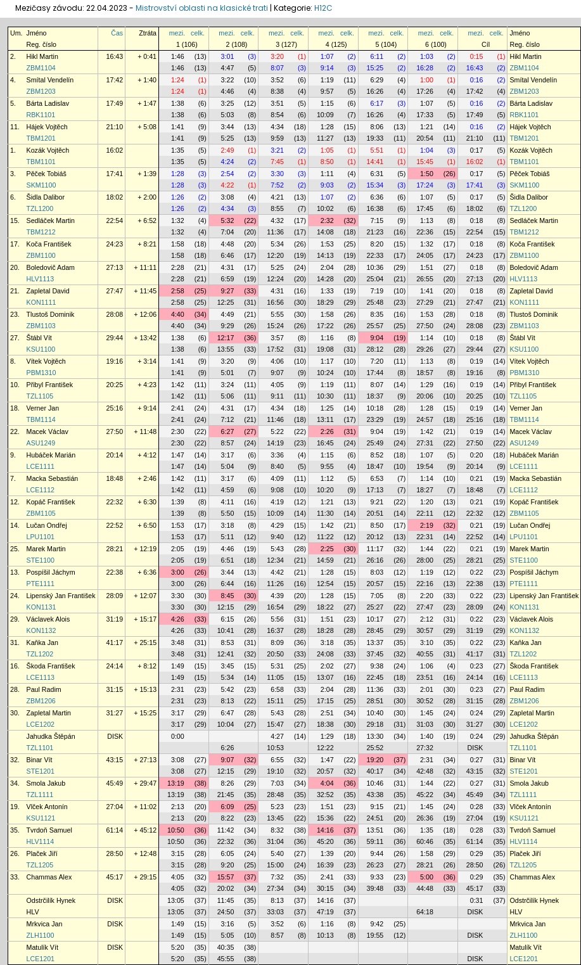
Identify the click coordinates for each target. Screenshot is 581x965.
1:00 (426, 80)
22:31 (424, 536)
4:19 (277, 502)
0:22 (476, 572)
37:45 (375, 654)
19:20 (375, 760)
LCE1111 (40, 466)
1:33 (327, 291)
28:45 (375, 630)
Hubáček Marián (51, 455)
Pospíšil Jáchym (51, 572)
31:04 (275, 841)
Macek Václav (47, 431)
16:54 (275, 607)
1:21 (426, 127)
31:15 (115, 689)
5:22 (277, 431)
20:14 (115, 455)
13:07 (325, 677)
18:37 (375, 396)
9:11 (277, 396)
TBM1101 (41, 161)
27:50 (424, 325)
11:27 (325, 138)
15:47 (275, 724)
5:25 (227, 138)
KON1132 (41, 630)
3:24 (227, 384)
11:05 (275, 677)
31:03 (424, 724)
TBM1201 (41, 138)
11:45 (225, 900)
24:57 (424, 419)
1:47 (177, 455)
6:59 (227, 279)
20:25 (115, 384)
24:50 (225, 912)
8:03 (376, 572)
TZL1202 (40, 654)
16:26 (375, 91)
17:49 (115, 103)
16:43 (115, 56)
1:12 (327, 478)
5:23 (277, 806)
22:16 (424, 583)
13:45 (275, 818)
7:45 (277, 161)
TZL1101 (40, 747)
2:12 (426, 619)
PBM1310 (41, 372)
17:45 (424, 208)
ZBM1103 (41, 325)
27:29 (424, 302)
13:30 (375, 736)
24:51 (375, 818)
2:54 (227, 173)
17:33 (424, 114)
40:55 (424, 654)
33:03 (275, 912)
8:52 (376, 455)
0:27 (476, 760)
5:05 (227, 935)
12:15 (225, 607)
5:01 (227, 372)
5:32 (227, 220)
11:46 (275, 419)
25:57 (375, 325)
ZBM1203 (41, 91)
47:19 (325, 912)
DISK (115, 736)
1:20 (426, 502)
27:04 (115, 806)
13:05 (175, 900)
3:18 (227, 525)
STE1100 (40, 560)
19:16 (115, 361)
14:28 (325, 279)
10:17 (375, 619)
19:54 (424, 466)
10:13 (325, 935)
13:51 (375, 830)
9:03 (327, 185)
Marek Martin (46, 549)
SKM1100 (41, 185)
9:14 (327, 68)
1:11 (327, 173)
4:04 (327, 783)
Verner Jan (43, 408)
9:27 (227, 291)
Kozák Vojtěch (48, 150)
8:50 (327, 161)
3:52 (277, 80)
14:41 (375, 161)
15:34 (375, 185)
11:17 (375, 549)
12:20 (275, 255)
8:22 (227, 818)
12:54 (325, 583)
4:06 (277, 361)
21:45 (225, 794)
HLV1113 (40, 279)
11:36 (275, 232)
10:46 (375, 783)
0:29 (476, 853)
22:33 (375, 255)
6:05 (227, 853)
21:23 (375, 232)
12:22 (325, 747)
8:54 (277, 114)
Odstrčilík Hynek (51, 900)
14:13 (325, 255)
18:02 (115, 197)
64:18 (424, 912)
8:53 (227, 642)
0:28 (476, 806)
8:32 (277, 830)
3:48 (177, 642)
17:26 (424, 91)
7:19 (376, 291)
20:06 (424, 396)
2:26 (327, 431)
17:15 (325, 701)
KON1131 (41, 607)
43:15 (115, 760)
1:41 (177, 127)
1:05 (327, 150)
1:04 (426, 150)
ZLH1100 (40, 935)
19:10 (275, 771)
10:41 (225, 630)
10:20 (325, 490)
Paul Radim (44, 689)
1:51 (426, 267)
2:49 (227, 150)
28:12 (375, 349)
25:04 (375, 279)
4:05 (277, 384)
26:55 (424, 279)
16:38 (375, 208)
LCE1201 (40, 958)
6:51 (227, 560)
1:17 (327, 361)
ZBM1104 (41, 68)
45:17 (115, 877)
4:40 (177, 314)
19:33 (375, 138)
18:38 (325, 724)
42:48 (424, 771)
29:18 (375, 724)
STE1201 (40, 771)
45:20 (325, 841)
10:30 (325, 396)
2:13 (177, 806)
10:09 (325, 114)
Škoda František (51, 666)
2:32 (327, 220)
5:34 (277, 244)
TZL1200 (40, 208)
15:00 (275, 865)
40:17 (375, 771)
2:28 (177, 267)
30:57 (424, 630)
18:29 (325, 302)
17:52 (275, 349)
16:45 (325, 443)
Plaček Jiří (42, 853)
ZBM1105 (41, 513)
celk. (198, 33)
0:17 (476, 150)
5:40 (277, 853)
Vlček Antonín (47, 806)
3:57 (277, 338)
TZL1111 (40, 794)
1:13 (426, 220)
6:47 (227, 713)
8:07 (277, 68)
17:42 (115, 80)
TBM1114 (41, 419)
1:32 (177, 220)
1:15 (327, 103)
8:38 (277, 91)
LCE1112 (40, 490)
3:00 (177, 572)
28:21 (115, 549)
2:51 (327, 713)
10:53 (275, 747)
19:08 (325, 349)
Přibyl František (50, 384)
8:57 (227, 443)
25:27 (375, 607)
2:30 (177, 431)
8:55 (277, 208)
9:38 (376, 666)
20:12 (375, 536)
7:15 (376, 220)
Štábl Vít (39, 338)
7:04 (227, 232)
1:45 (426, 713)
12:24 (275, 279)
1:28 (327, 127)
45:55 (225, 958)
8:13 (227, 701)
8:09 (277, 642)
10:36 (375, 267)
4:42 (277, 572)
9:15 (376, 806)
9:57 (327, 91)
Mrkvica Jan (45, 924)
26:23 (375, 865)
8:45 (227, 595)
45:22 (424, 794)
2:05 (177, 549)
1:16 (327, 338)
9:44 (376, 853)
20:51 (375, 513)
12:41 (225, 654)
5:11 (227, 536)
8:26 (227, 783)
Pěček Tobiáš (47, 173)
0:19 (476, 361)
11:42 (225, 830)
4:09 (277, 478)
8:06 (376, 127)
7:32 (277, 877)
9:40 (277, 536)
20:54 (424, 138)
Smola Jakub (46, 783)
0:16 (476, 80)
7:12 (227, 419)
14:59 (325, 560)
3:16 (227, 924)
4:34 (277, 127)
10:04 (225, 724)
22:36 (424, 232)
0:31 (476, 900)
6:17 (376, 103)
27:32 (424, 747)
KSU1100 (41, 349)
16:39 (325, 865)
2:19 (426, 525)
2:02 (327, 666)
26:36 (424, 818)
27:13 (115, 267)
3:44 (227, 127)
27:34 (275, 888)
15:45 (424, 161)
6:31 (376, 173)
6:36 (376, 197)
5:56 (277, 619)
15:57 (225, 877)
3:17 (227, 455)
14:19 (275, 443)
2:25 (327, 549)
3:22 (227, 80)
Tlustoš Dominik (51, 314)
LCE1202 (40, 724)
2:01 (426, 689)
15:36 (325, 818)
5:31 (277, 666)
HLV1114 (40, 841)
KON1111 (41, 302)
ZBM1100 (41, 255)
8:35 (376, 314)
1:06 (426, 666)
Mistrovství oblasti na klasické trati (202, 8)
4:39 (277, 595)
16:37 (275, 630)
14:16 (325, 830)
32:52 (325, 794)
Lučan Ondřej (47, 525)
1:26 (177, 197)
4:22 (227, 185)
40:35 (225, 947)
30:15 (325, 888)
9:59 (277, 138)
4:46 (227, 91)
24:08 (325, 654)
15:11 (275, 701)
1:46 (177, 56)
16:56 (275, 302)
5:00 (426, 877)
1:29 (426, 384)
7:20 (376, 361)
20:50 (275, 654)
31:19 (115, 619)
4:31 (227, 267)
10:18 (375, 408)
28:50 (115, 853)
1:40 (426, 736)
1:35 (177, 150)
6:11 (376, 56)
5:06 (227, 396)
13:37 (375, 642)
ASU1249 (41, 443)
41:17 (115, 642)
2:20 (426, 595)
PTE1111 (40, 583)
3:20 (277, 56)
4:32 (277, 220)
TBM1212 (41, 232)
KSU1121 (41, 818)
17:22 (325, 325)
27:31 (424, 443)
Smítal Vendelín (50, 80)
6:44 (227, 583)
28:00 (424, 560)
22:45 (375, 677)
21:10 (115, 127)
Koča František (49, 244)
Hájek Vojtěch (47, 127)
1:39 (177, 502)
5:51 (376, 150)
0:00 (177, 736)
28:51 (375, 701)
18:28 (325, 630)
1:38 (177, 103)
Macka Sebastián (53, 478)
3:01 (227, 56)
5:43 (277, 549)
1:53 (327, 244)
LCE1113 (40, 677)
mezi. (177, 33)
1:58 (177, 244)
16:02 (115, 150)
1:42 (177, 384)
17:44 (375, 372)
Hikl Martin (42, 56)
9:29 (227, 325)
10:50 (175, 830)
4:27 (277, 736)
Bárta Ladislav (48, 103)
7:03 (277, 783)
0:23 (476, 666)
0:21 (476, 478)
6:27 (227, 431)
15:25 (375, 68)
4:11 (227, 502)
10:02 (325, 208)
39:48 (375, 888)
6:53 (376, 478)
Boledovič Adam (51, 267)
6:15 (227, 619)
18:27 (424, 490)
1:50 (426, 173)
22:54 (115, 220)
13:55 (225, 349)
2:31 (177, 689)
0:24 (476, 713)
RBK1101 (41, 114)
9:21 (376, 502)
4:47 (227, 68)
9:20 (227, 865)
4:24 (227, 161)
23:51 (424, 677)
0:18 (476, 220)
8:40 (277, 466)
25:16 (115, 408)
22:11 (424, 513)
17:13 (375, 490)
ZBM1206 (41, 701)
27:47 (115, 291)
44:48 (424, 888)
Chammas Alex (49, 877)
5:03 (227, 114)
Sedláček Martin (51, 220)
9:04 (376, 338)
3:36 (277, 455)
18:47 (375, 466)
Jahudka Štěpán (51, 736)
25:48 (375, 302)
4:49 (227, 314)
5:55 (277, 314)
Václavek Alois (48, 619)
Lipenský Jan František (61, 595)
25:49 (375, 443)
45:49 (115, 783)
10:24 (325, 372)
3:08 (227, 197)
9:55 (327, 466)
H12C (323, 8)
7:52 (277, 185)
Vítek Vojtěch (46, 361)
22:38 (115, 572)
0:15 (476, 56)
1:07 (327, 56)
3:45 (227, 666)
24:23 (115, 244)
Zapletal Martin (49, 713)
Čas (117, 33)
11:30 (325, 513)
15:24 (275, 325)
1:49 (177, 666)
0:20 (476, 455)
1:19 (327, 80)
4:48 (227, 244)
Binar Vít (40, 760)
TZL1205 (40, 865)
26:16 (375, 560)
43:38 (375, 794)
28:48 (275, 794)
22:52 (115, 525)
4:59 (227, 490)
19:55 (375, 935)
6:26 (227, 747)
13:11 (325, 419)
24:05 (424, 255)
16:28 (424, 68)
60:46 (424, 841)
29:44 (115, 338)
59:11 (375, 841)
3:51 (277, 103)
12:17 (225, 338)
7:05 (376, 595)
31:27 (115, 713)
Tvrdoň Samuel (49, 830)
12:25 (225, 302)
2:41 (177, 408)
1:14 (426, 338)
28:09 (115, 595)
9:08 (277, 490)
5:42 (227, 689)
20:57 (375, 583)
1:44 (426, 549)
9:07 (277, 372)
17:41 (115, 173)
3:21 (277, 150)
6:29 (376, 80)
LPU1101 (40, 536)
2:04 (327, 267)
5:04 (227, 466)
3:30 (277, 173)
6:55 (277, 760)
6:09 (227, 806)
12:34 (275, 560)
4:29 (277, 525)
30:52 (424, 701)
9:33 (376, 877)
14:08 (325, 232)
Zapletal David (48, 291)
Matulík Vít (42, 947)
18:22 (325, 607)
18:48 (115, 478)
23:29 (375, 419)
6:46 (227, 255)
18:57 (424, 372)
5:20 (177, 947)
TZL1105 (40, 396)
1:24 (177, 80)
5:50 (227, 513)
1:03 (426, 56)
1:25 (327, 408)
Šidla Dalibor (46, 197)
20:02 (225, 888)
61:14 (115, 830)
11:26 (275, 583)
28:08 (115, 314)
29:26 (424, 349)
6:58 (277, 689)
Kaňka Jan (42, 642)
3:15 (177, 853)
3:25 (227, 103)
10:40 (375, 713)
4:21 (277, 197)
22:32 (115, 502)
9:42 (376, 924)
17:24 (424, 185)
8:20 (376, 244)
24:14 (115, 666)
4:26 (177, 619)
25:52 (375, 747)
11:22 (325, 536)
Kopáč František (51, 502)
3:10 (426, 642)
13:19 (175, 783)
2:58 (177, 291)
